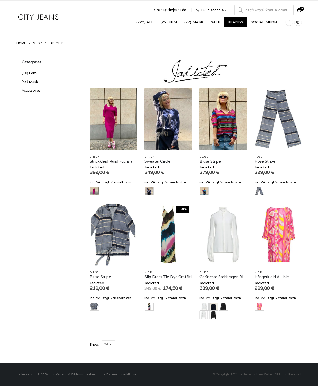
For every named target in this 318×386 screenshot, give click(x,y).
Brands (235, 22)
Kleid (148, 272)
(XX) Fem (169, 22)
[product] (113, 119)
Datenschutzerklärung (121, 374)
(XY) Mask (193, 22)
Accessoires (31, 90)
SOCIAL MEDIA (264, 22)
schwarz (213, 315)
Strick (94, 156)
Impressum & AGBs (34, 374)
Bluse (203, 156)
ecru (203, 315)
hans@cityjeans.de (170, 10)
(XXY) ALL (144, 22)
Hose (258, 156)
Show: (94, 344)
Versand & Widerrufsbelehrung (77, 374)
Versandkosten (121, 182)
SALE (215, 22)
